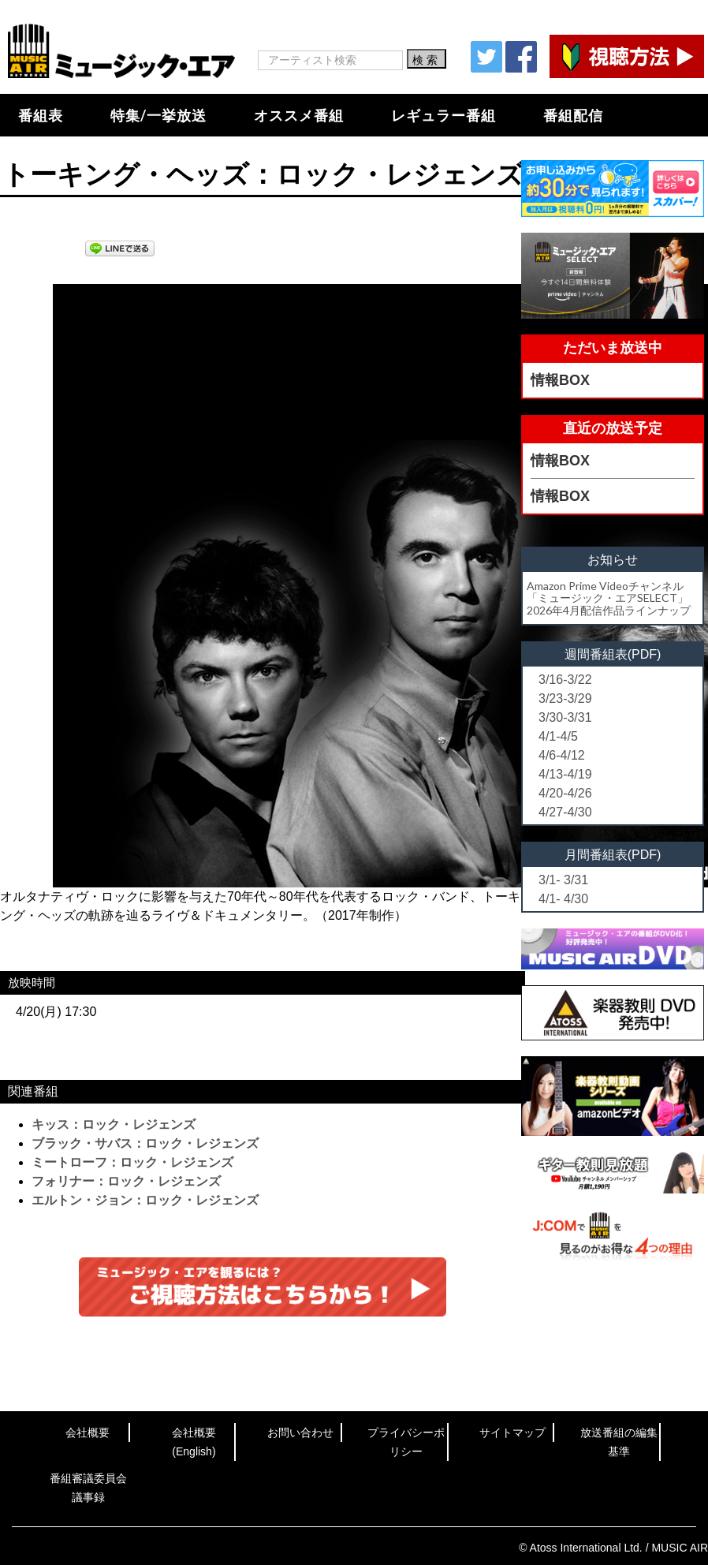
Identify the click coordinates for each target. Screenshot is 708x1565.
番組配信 (573, 115)
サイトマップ (512, 1432)
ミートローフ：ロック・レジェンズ (132, 1162)
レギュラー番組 (443, 115)
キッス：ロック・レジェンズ (114, 1124)
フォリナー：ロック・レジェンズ (126, 1181)
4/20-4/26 (565, 793)
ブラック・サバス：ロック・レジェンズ (145, 1143)
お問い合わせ (300, 1432)
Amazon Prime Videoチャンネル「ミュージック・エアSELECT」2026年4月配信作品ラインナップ (609, 598)
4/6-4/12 (561, 755)
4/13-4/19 (565, 774)
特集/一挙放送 (158, 115)
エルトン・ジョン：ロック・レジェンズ (145, 1200)
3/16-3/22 (565, 679)
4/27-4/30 (565, 812)
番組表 (40, 115)
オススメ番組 (299, 115)
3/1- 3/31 (563, 880)
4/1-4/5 (558, 736)
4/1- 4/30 (563, 899)
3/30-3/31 (565, 717)
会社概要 (87, 1432)
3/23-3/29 (565, 698)
